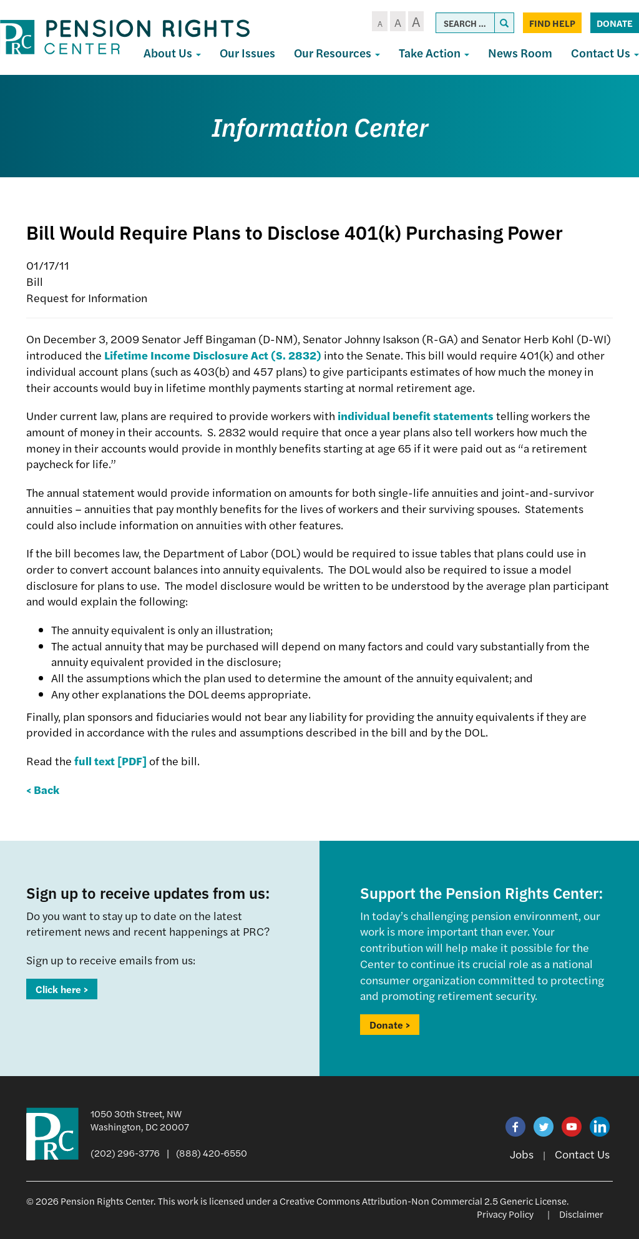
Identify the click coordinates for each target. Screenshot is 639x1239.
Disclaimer (581, 1213)
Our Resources (337, 52)
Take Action (434, 52)
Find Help (552, 22)
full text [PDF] (110, 760)
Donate (615, 22)
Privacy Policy (505, 1213)
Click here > (62, 989)
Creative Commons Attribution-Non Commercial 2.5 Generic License (423, 1200)
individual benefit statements (416, 415)
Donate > (389, 1024)
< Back (42, 789)
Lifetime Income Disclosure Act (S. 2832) (212, 355)
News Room (520, 52)
